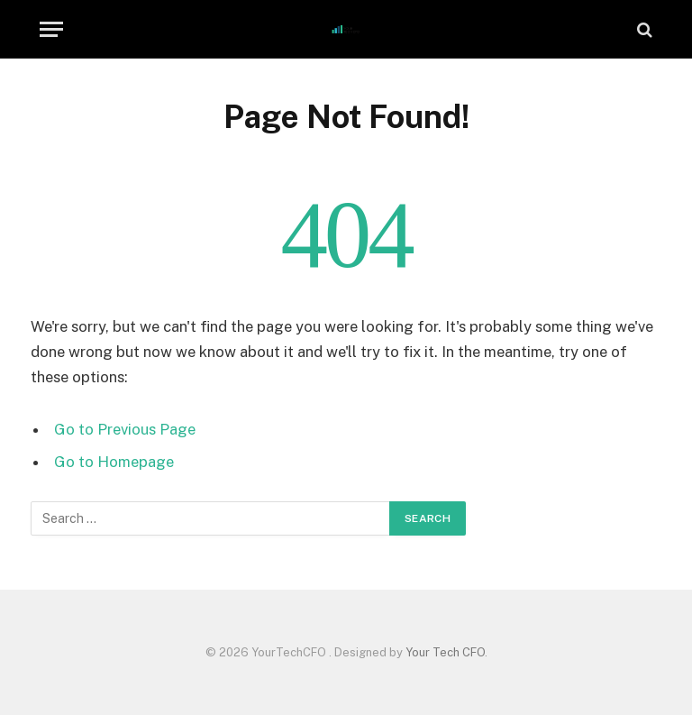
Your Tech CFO (445, 652)
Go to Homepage (114, 462)
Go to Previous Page (125, 429)
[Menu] (51, 29)
